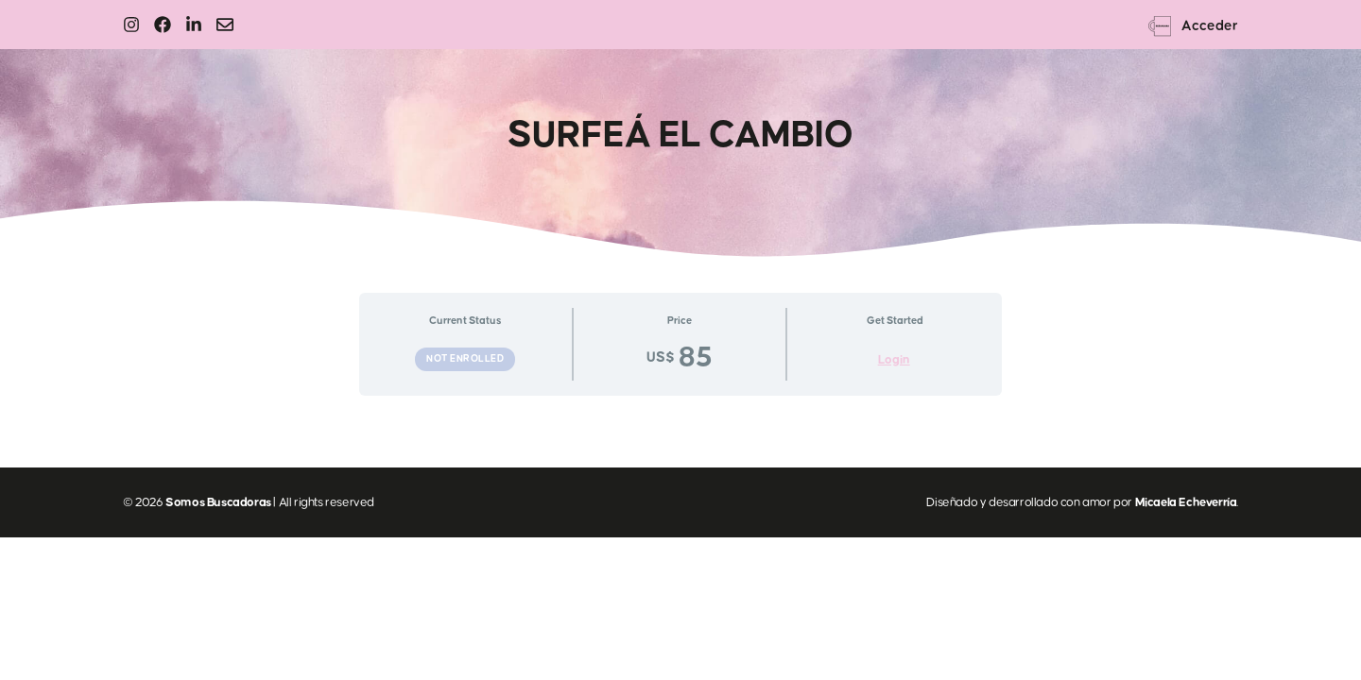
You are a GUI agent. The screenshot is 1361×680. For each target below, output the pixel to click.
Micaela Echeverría (1186, 502)
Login (894, 359)
